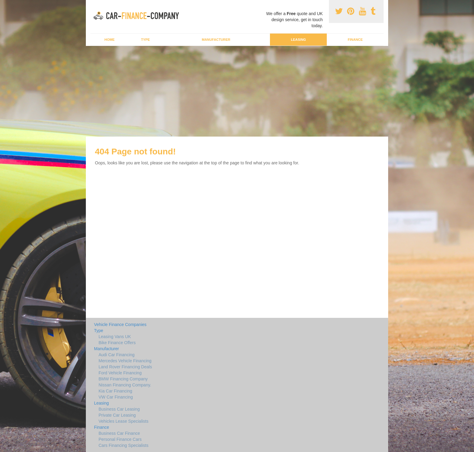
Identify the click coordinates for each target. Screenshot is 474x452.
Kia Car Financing (115, 391)
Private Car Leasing (117, 415)
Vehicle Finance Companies (120, 324)
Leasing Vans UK (115, 336)
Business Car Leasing (119, 409)
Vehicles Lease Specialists (123, 421)
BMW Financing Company (123, 378)
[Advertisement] (237, 91)
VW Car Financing (116, 397)
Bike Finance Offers (117, 342)
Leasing (298, 39)
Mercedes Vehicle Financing (125, 360)
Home (110, 39)
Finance (355, 39)
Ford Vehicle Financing (120, 372)
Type (145, 39)
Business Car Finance (119, 433)
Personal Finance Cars (120, 439)
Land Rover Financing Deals (125, 366)
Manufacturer (216, 39)
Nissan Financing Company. (125, 385)
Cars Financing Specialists (123, 445)
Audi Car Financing (117, 354)
